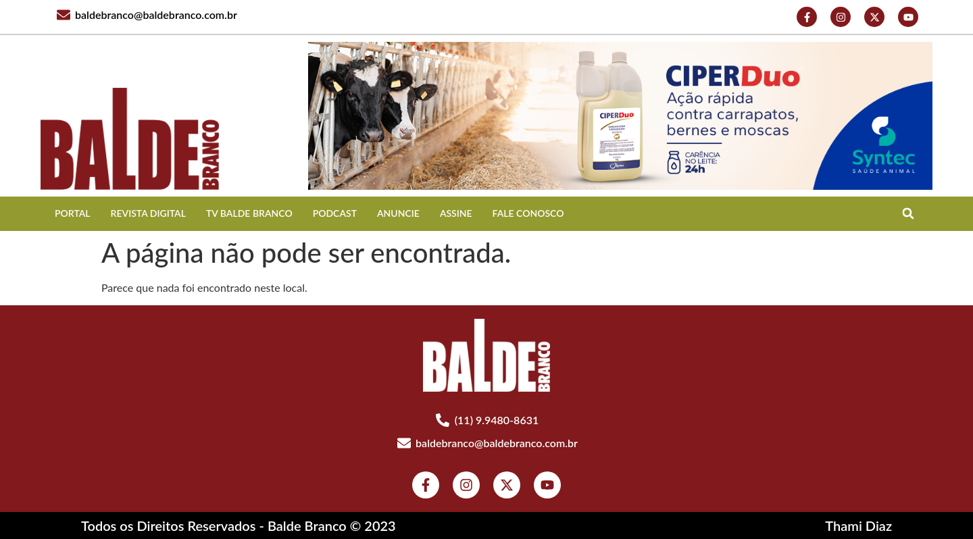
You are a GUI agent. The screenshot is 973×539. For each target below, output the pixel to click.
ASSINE (456, 213)
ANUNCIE (398, 213)
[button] (907, 213)
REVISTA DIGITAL (148, 213)
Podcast (335, 213)
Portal (73, 213)
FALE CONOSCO (528, 213)
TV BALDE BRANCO (249, 213)
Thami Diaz (858, 525)
